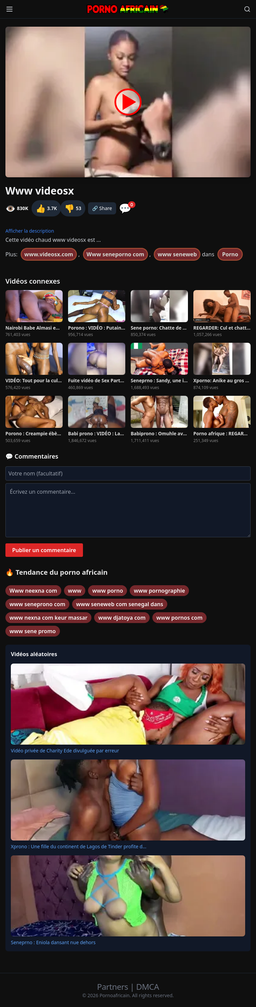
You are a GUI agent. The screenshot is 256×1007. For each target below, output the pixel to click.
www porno (107, 590)
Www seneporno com (115, 254)
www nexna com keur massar (48, 617)
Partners (113, 986)
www (75, 590)
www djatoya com (122, 617)
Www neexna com (33, 590)
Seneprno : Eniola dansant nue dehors (53, 942)
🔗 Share (102, 208)
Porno (230, 254)
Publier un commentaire (44, 550)
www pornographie (159, 590)
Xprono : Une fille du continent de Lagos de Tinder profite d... (78, 846)
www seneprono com (37, 604)
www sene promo (32, 631)
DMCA (147, 986)
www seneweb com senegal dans (119, 604)
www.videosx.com (48, 254)
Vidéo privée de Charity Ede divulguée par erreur (65, 750)
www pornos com (179, 617)
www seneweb (177, 254)
